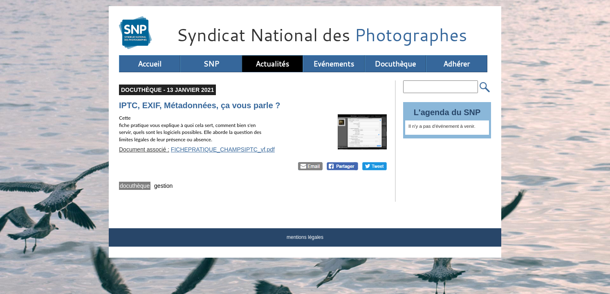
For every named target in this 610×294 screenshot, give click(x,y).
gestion (163, 186)
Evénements (333, 63)
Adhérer (456, 63)
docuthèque (135, 186)
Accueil (149, 63)
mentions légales (305, 237)
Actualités (272, 63)
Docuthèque (395, 63)
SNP (211, 63)
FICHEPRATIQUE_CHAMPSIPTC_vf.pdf (223, 149)
